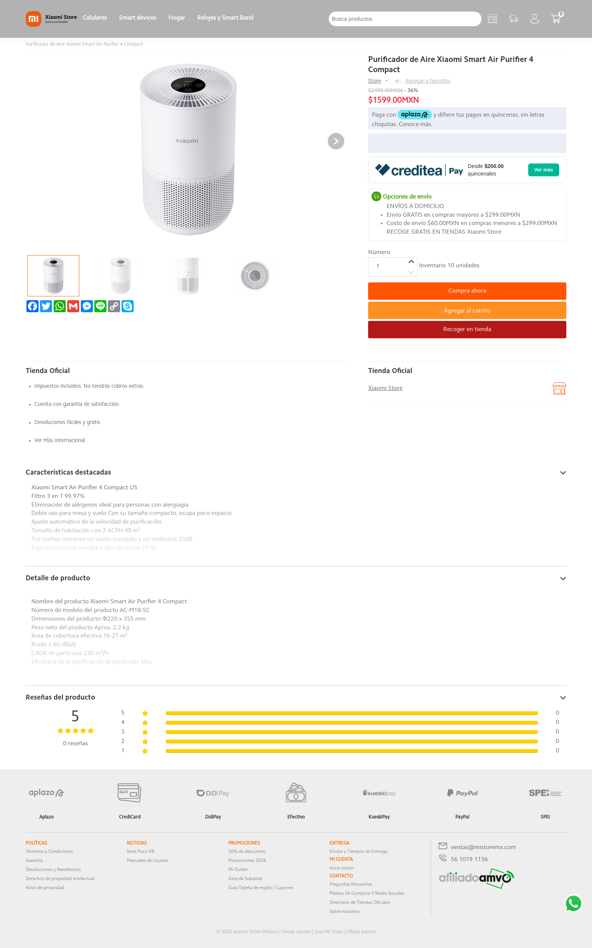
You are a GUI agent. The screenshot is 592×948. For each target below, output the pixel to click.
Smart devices (137, 18)
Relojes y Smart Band (225, 18)
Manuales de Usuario (147, 861)
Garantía (34, 861)
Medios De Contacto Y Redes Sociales (367, 893)
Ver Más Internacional (59, 441)
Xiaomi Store (385, 388)
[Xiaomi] (51, 25)
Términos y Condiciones (49, 851)
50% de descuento (247, 851)
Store (374, 81)
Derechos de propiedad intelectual (60, 879)
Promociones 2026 (247, 861)
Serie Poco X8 (140, 851)
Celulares (95, 18)
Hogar (176, 18)
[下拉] (265, 19)
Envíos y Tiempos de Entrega (358, 851)
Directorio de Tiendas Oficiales (360, 902)
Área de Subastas (245, 879)
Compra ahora (467, 291)
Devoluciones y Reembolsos (53, 870)
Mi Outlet (238, 870)
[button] (336, 141)
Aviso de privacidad (45, 888)
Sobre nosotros (345, 911)
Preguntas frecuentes (351, 884)
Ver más (543, 170)
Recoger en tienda (467, 330)
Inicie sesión (342, 868)
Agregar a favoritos (427, 81)
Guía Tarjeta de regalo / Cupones (260, 888)
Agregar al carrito (467, 311)
